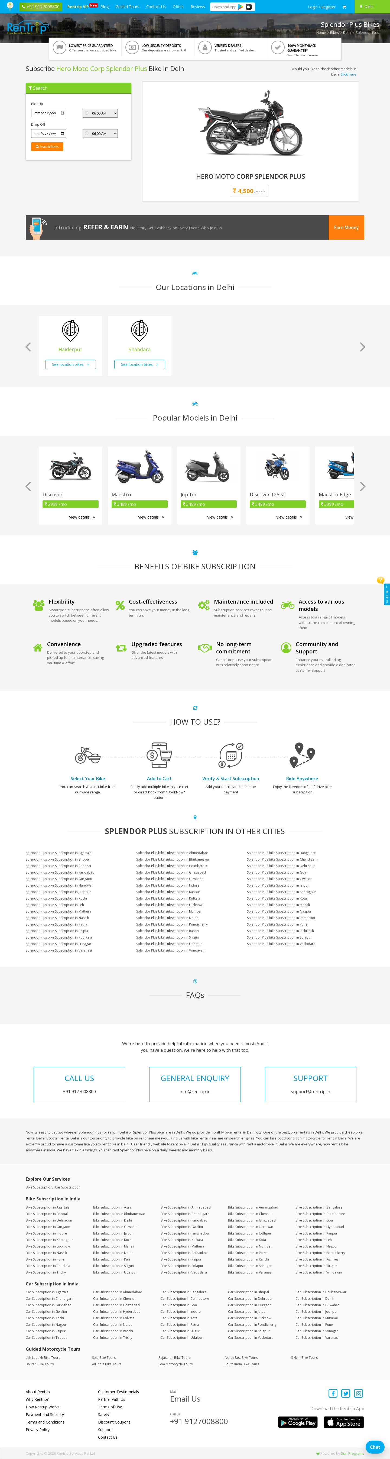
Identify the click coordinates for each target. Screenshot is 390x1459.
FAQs (387, 594)
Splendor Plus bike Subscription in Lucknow (169, 905)
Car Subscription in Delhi (314, 1298)
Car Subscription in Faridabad (49, 1305)
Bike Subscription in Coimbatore (320, 1214)
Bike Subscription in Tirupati (316, 1265)
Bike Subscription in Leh (313, 1239)
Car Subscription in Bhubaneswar (320, 1292)
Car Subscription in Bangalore (183, 1292)
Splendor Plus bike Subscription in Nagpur (279, 911)
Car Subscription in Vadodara (250, 1337)
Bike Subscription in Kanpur (316, 1233)
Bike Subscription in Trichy (46, 1272)
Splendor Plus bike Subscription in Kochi (56, 898)
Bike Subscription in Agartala (48, 1207)
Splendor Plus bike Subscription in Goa (276, 872)
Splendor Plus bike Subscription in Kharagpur (281, 892)
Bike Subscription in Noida (113, 1252)
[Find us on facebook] (333, 1394)
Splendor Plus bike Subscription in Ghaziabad (171, 872)
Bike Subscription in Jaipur (113, 1233)
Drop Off (38, 124)
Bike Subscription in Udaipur (115, 1272)
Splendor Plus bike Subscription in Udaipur (169, 944)
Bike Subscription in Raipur (181, 1259)
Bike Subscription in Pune (45, 1259)
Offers (178, 6)
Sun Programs (352, 1453)
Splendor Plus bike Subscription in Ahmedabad (172, 853)
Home (321, 32)
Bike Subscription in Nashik (46, 1252)
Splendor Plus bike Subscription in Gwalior (279, 879)
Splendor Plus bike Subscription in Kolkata (168, 898)
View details (82, 517)
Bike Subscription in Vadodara (184, 1272)
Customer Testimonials (118, 1391)
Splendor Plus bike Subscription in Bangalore (281, 853)
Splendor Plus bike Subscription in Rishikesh (280, 931)
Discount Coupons (114, 1422)
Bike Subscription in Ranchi (248, 1259)
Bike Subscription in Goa (314, 1220)
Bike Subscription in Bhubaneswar (119, 1214)
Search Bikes (47, 146)
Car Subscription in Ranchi (113, 1331)
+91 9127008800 (199, 1421)
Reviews (198, 6)
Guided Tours (127, 6)
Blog (104, 6)
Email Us (185, 1398)
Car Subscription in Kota (179, 1318)
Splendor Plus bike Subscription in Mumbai (169, 911)
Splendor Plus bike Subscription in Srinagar (58, 944)
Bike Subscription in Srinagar (250, 1265)
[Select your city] (371, 6)
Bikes (334, 32)
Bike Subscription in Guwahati (115, 1226)
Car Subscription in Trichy (112, 1337)
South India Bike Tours (242, 1364)
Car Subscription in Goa (179, 1305)
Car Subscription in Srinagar (316, 1331)
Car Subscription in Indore (181, 1311)
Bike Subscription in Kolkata (182, 1239)
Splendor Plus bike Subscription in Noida (167, 918)
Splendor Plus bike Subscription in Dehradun (281, 866)
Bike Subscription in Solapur (182, 1265)
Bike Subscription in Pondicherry (320, 1252)
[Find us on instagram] (358, 1394)
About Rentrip (38, 1391)
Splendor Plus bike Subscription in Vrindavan (170, 950)
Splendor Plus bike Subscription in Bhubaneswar (173, 859)
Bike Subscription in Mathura (182, 1246)
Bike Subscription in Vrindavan (318, 1272)
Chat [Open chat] (375, 1447)
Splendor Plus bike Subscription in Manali (278, 905)
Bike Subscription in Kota (247, 1239)
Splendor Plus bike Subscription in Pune (277, 924)
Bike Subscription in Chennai (249, 1214)
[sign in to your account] (321, 7)
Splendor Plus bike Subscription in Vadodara (281, 944)
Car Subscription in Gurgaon (249, 1305)
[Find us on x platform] (346, 1394)
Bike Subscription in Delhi (112, 1220)
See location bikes (70, 364)
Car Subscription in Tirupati (46, 1337)
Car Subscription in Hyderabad (117, 1311)
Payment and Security (45, 1414)
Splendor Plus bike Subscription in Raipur (57, 931)
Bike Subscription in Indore (46, 1233)
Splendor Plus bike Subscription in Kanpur (168, 892)
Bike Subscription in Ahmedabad (186, 1207)
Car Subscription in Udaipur (182, 1337)
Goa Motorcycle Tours (175, 1364)
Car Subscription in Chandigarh (49, 1298)
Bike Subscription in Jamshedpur (185, 1233)
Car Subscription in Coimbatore (185, 1298)
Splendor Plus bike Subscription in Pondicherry (172, 924)
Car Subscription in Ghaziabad (116, 1305)
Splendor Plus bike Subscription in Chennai (58, 866)
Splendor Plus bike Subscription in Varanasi (59, 950)
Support (105, 1429)
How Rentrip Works (43, 1406)
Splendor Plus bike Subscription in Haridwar (59, 885)
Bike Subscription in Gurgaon (48, 1226)
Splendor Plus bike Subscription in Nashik (57, 918)
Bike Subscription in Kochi (112, 1239)
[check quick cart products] (344, 7)
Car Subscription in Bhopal (248, 1292)
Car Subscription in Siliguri (180, 1331)
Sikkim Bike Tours (304, 1357)
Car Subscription (67, 1187)
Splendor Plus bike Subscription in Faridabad (60, 872)
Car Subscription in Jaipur (247, 1311)
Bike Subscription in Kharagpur (49, 1239)
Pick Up (37, 103)
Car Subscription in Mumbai (316, 1318)
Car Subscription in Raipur (46, 1331)
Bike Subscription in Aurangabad (253, 1207)
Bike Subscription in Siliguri (113, 1265)
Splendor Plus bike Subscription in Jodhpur (58, 892)
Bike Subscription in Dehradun (49, 1220)
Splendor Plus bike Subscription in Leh (55, 905)
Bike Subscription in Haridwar (250, 1226)
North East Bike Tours (241, 1357)
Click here (348, 74)
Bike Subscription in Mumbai (249, 1246)
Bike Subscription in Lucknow (48, 1246)
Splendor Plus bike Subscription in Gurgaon (59, 879)
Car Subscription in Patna (180, 1324)
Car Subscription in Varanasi (317, 1337)
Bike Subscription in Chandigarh (185, 1214)
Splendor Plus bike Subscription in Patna (56, 924)
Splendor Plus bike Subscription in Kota (277, 898)
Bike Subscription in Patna (248, 1252)
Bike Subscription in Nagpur (316, 1246)
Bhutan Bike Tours (40, 1364)
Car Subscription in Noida (112, 1324)
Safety (103, 1414)
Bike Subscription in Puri (111, 1259)
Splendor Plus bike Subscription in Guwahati (169, 879)
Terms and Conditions (45, 1422)
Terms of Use (110, 1406)
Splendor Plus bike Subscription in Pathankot (281, 918)
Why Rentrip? (37, 1399)
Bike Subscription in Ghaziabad (252, 1220)
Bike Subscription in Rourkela (48, 1265)
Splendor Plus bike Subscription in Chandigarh (282, 859)
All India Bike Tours (106, 1364)
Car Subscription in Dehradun (250, 1298)
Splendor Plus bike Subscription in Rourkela (59, 937)
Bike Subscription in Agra (112, 1207)
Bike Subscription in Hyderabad (319, 1226)
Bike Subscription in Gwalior (182, 1226)
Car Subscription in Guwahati (317, 1305)
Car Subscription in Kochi (45, 1318)
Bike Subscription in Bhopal (47, 1214)
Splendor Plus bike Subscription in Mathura (58, 911)
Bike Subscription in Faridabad (184, 1220)
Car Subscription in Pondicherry (252, 1324)
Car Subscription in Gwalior (46, 1311)
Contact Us (156, 6)
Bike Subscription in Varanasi (250, 1272)
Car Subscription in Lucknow (249, 1318)
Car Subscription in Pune (314, 1324)
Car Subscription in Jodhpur (316, 1311)
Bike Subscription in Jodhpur (249, 1233)
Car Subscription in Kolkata (113, 1318)
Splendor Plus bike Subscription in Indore (167, 885)
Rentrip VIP (79, 6)
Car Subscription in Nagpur (46, 1324)
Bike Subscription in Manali (113, 1246)
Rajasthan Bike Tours (174, 1357)
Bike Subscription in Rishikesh (317, 1259)
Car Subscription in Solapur (249, 1331)
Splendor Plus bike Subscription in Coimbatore (172, 866)
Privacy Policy (38, 1429)
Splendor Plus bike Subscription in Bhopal (58, 859)
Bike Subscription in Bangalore (318, 1207)
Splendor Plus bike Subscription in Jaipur (278, 885)
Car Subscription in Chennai (114, 1298)
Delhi (347, 32)
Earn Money (346, 227)
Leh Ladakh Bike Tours (43, 1357)
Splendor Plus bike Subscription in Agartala (59, 853)
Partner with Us (111, 1399)
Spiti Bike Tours (104, 1357)
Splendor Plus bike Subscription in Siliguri (167, 937)
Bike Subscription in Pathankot (184, 1252)
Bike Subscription (39, 1187)
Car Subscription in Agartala (47, 1292)
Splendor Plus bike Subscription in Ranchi (167, 931)
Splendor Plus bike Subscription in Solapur (279, 937)
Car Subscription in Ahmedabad (117, 1292)
